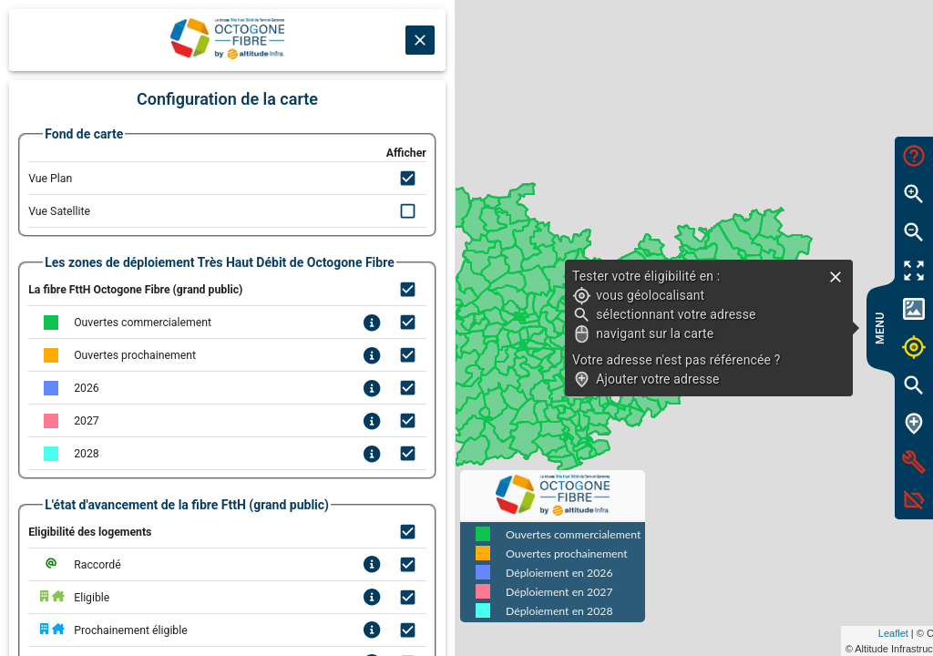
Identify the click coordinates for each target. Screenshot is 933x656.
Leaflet (748, 633)
